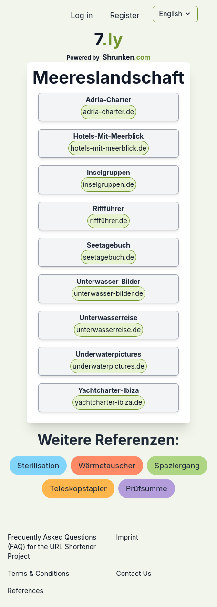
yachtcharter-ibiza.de (108, 402)
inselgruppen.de (108, 184)
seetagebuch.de (108, 257)
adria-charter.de (108, 112)
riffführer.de (108, 221)
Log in (82, 15)
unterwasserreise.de (108, 329)
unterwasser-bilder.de (108, 293)
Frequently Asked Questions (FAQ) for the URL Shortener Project (52, 546)
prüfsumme (146, 488)
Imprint (127, 537)
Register (124, 15)
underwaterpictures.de (108, 366)
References (25, 590)
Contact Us (134, 573)
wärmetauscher (106, 465)
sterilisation (38, 465)
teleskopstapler (78, 488)
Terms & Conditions (38, 573)
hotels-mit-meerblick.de (108, 148)
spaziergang (177, 465)
